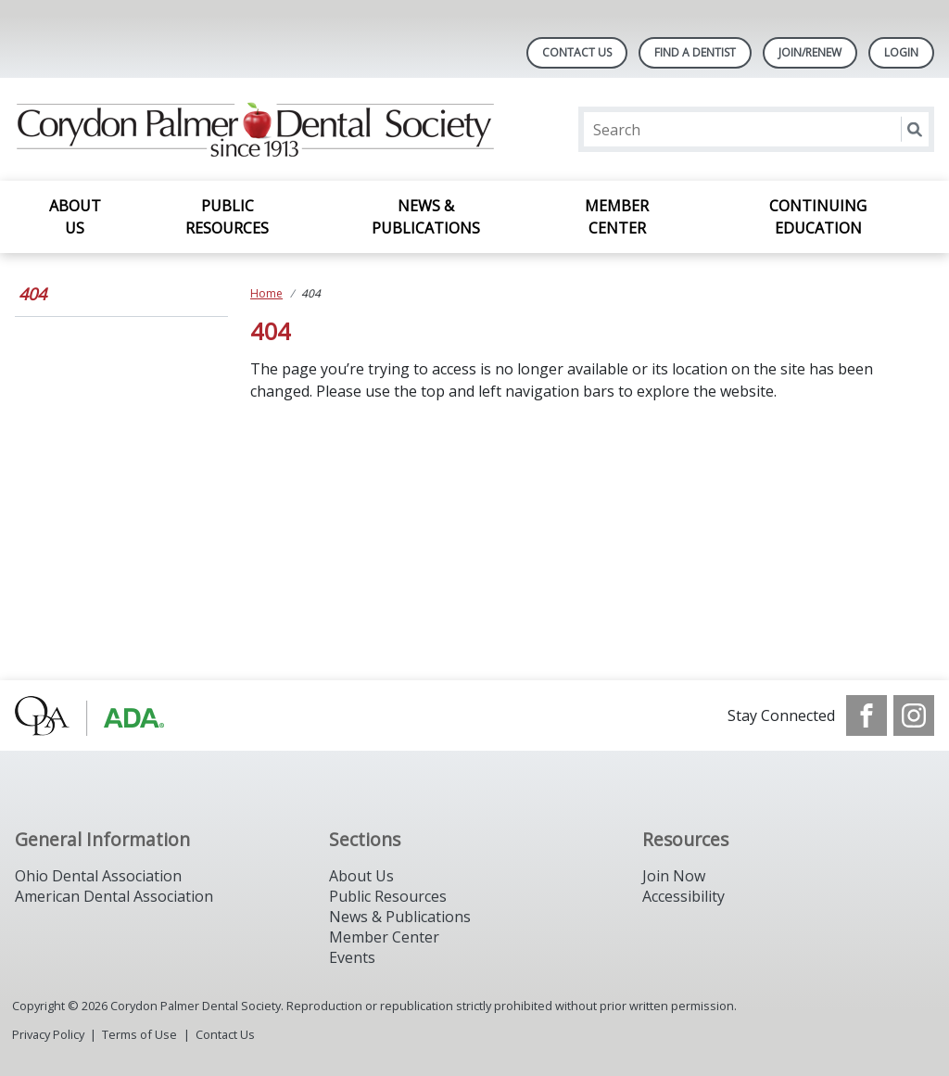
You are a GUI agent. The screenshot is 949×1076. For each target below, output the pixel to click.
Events (352, 957)
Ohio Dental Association (98, 876)
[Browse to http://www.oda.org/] (109, 715)
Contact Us (577, 52)
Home (266, 293)
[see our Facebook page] (866, 715)
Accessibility (683, 896)
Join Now (673, 876)
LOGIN (901, 52)
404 (32, 294)
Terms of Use (139, 1034)
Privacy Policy (48, 1034)
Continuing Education (818, 217)
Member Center (617, 217)
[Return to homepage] (254, 129)
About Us (75, 217)
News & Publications (426, 217)
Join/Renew (809, 52)
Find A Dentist (695, 52)
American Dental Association (114, 896)
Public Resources (227, 217)
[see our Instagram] (913, 715)
